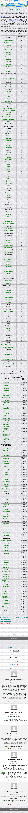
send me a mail (14, 20)
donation (3, 16)
